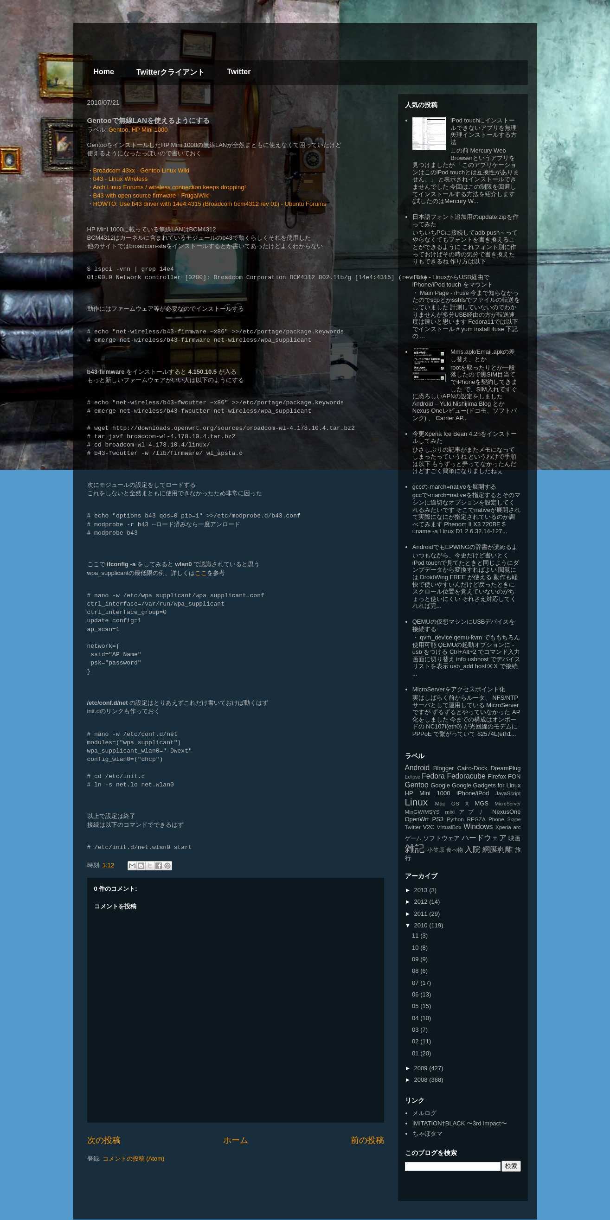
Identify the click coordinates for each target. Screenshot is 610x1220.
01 (416, 1053)
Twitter (238, 72)
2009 (422, 1068)
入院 (472, 849)
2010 (422, 925)
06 (416, 994)
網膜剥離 (497, 849)
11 (416, 935)
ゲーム (413, 838)
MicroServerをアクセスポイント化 (458, 689)
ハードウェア (484, 838)
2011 (422, 913)
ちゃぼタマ (427, 1133)
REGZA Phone (485, 819)
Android (417, 768)
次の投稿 (104, 1140)
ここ (201, 572)
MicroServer (507, 803)
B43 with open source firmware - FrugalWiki (151, 195)
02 (416, 1041)
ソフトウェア (441, 838)
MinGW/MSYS (422, 812)
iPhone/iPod (472, 793)
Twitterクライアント (170, 72)
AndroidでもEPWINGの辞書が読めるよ (465, 546)
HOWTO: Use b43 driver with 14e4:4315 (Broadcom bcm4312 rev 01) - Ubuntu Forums (210, 203)
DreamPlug (505, 768)
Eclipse (413, 776)
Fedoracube (466, 776)
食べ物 (454, 850)
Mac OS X (452, 803)
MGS (482, 803)
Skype (514, 819)
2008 (422, 1079)
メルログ (424, 1113)
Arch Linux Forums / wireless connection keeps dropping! (169, 187)
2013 (422, 890)
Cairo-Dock (472, 768)
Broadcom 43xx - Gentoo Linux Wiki (141, 170)
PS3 (437, 819)
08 (416, 970)
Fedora (433, 776)
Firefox (497, 776)
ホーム (235, 1140)
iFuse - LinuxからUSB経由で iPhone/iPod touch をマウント (452, 281)
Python (455, 819)
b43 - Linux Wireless (120, 178)
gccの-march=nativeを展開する (454, 486)
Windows (478, 826)
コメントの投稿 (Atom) (134, 1158)
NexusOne (506, 811)
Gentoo (118, 129)
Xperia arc (508, 827)
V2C (428, 827)
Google (440, 785)
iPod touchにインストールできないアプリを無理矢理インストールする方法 (483, 131)
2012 (422, 901)
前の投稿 (367, 1140)
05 (416, 1006)
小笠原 (435, 850)
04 (416, 1018)
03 (416, 1029)
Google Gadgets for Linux (486, 785)
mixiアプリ (466, 812)
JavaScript (508, 793)
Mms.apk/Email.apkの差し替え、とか (482, 355)
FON (514, 776)
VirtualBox (449, 827)
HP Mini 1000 (150, 129)
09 (416, 959)
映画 (514, 838)
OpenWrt (417, 819)
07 (416, 982)
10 (416, 947)
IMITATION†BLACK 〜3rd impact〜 (459, 1123)
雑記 (415, 848)
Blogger (443, 768)
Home (104, 72)
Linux (416, 802)
